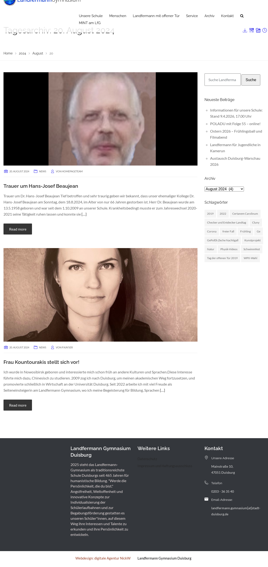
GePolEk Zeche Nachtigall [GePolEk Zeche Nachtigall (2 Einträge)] (222, 240)
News (42, 171)
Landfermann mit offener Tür (156, 24)
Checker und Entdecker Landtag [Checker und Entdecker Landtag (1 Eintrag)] (226, 222)
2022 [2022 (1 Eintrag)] (223, 213)
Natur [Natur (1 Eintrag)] (210, 249)
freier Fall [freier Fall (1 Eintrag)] (228, 231)
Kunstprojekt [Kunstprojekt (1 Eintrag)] (252, 240)
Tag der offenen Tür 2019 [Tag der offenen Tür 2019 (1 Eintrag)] (222, 258)
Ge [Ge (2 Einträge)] (258, 231)
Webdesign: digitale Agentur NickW (102, 558)
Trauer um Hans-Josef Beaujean (41, 186)
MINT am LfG (90, 31)
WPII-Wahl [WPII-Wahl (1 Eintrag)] (250, 258)
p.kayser (67, 347)
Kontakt (227, 24)
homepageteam (72, 171)
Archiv (210, 24)
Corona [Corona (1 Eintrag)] (211, 231)
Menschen (117, 24)
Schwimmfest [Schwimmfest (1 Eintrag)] (251, 249)
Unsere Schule (91, 24)
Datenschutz (147, 459)
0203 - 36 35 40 (222, 491)
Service (192, 24)
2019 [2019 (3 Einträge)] (210, 213)
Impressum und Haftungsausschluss (165, 466)
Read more (17, 229)
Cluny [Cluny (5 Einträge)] (255, 222)
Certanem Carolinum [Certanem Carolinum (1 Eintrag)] (245, 213)
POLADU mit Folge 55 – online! (235, 123)
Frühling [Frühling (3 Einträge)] (245, 231)
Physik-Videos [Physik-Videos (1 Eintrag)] (228, 249)
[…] (84, 214)
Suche (251, 80)
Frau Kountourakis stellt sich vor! (41, 362)
